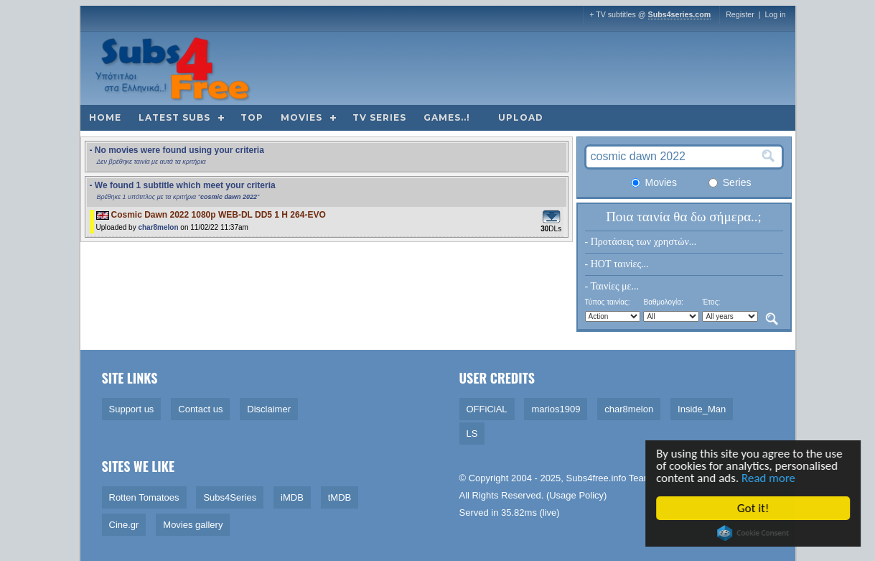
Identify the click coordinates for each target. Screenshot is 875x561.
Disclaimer (269, 409)
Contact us (200, 409)
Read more (769, 478)
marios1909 (555, 409)
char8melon (158, 227)
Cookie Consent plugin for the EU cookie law (754, 533)
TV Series (379, 117)
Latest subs (174, 117)
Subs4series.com (679, 14)
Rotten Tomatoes (144, 497)
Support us (131, 409)
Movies (301, 117)
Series (730, 182)
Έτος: (711, 302)
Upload (520, 117)
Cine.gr (124, 524)
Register (740, 14)
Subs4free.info (596, 478)
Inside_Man (702, 409)
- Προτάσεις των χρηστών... (641, 241)
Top (251, 117)
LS (472, 433)
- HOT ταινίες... (617, 264)
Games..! (447, 117)
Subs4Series (229, 497)
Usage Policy (576, 495)
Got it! (753, 508)
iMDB (292, 497)
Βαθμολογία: (663, 302)
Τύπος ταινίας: (607, 302)
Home (105, 117)
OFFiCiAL (487, 409)
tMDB (340, 497)
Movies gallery (193, 524)
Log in (774, 14)
